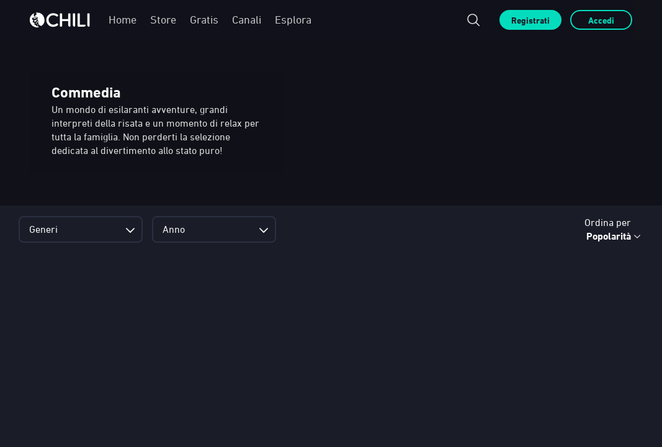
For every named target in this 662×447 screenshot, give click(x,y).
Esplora (293, 19)
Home (122, 19)
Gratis (204, 19)
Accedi (601, 20)
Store (163, 19)
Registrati (530, 20)
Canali (246, 19)
